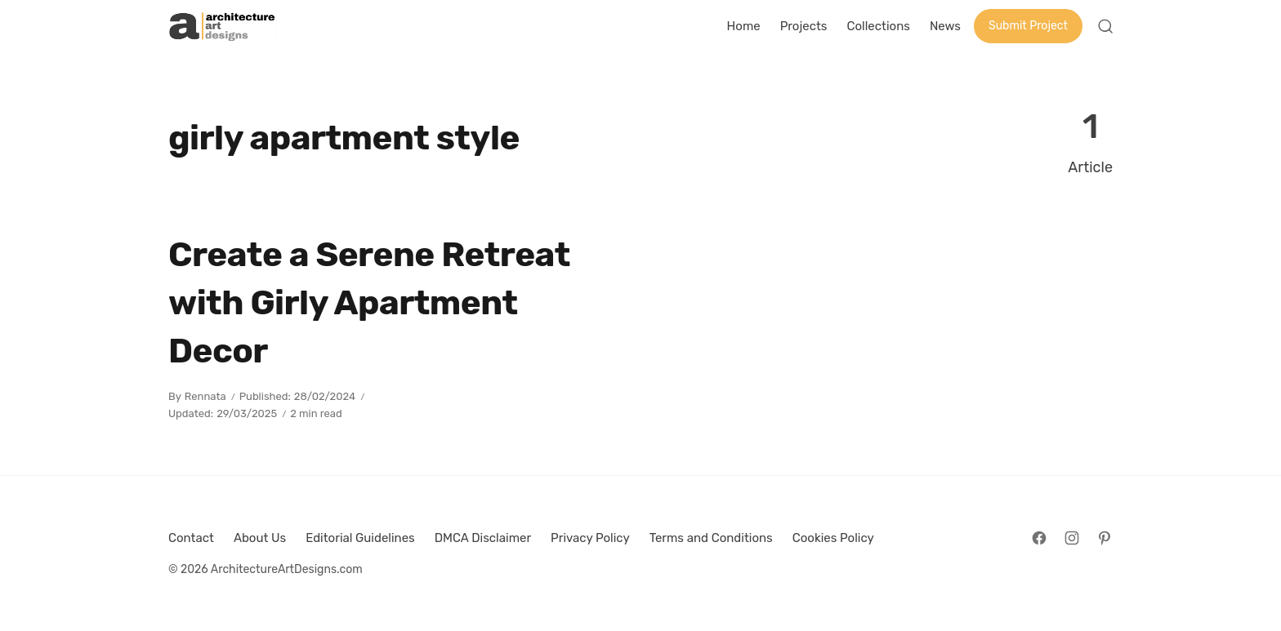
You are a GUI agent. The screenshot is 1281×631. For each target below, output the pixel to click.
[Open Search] (1105, 26)
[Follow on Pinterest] (1104, 538)
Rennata (205, 396)
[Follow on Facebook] (1039, 538)
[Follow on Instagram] (1072, 538)
